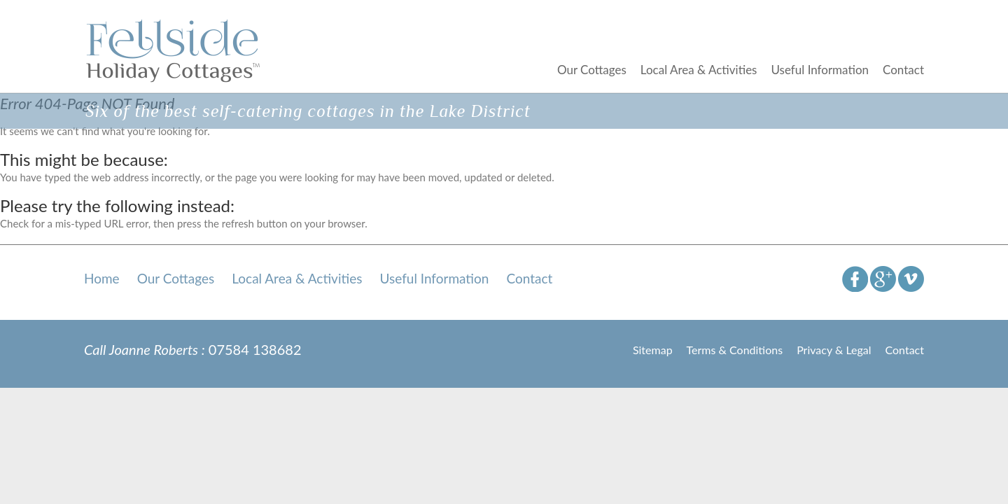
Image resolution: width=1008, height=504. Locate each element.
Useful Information (820, 69)
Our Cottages (591, 69)
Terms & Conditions (735, 349)
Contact (903, 69)
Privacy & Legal (834, 349)
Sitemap (653, 349)
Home (102, 278)
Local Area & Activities (698, 69)
